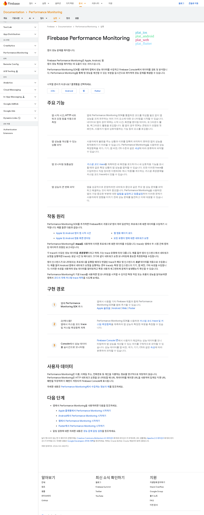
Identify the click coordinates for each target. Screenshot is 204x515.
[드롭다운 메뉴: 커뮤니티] (102, 3)
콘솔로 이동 (193, 3)
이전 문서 (154, 505)
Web (124, 308)
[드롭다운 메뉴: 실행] (49, 3)
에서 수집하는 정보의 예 (85, 386)
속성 (152, 347)
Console (106, 340)
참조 (68, 18)
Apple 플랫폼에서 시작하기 (85, 410)
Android (69, 91)
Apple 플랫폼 (103, 308)
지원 (110, 3)
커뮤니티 (95, 3)
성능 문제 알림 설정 (92, 431)
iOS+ (53, 91)
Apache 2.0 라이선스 (155, 438)
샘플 (77, 18)
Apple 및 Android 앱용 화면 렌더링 (73, 238)
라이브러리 (46, 496)
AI (30, 18)
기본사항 (16, 18)
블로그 (181, 3)
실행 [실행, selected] (55, 18)
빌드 (31, 3)
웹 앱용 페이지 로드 (123, 233)
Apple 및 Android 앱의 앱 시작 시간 (73, 233)
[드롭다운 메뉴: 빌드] (36, 3)
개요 (5, 18)
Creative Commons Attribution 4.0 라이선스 (95, 438)
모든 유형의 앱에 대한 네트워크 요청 (131, 238)
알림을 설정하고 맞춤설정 (130, 193)
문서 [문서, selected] (80, 3)
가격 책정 (70, 3)
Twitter (99, 491)
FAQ (152, 500)
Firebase (51, 26)
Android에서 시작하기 (82, 415)
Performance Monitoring (45, 12)
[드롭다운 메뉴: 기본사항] (23, 18)
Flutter (98, 91)
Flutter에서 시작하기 (82, 426)
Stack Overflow (157, 487)
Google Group (156, 491)
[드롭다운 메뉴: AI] (34, 18)
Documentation (13, 12)
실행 (44, 3)
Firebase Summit (103, 487)
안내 (43, 482)
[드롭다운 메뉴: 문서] (85, 3)
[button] (17, 27)
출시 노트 (154, 496)
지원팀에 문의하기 (157, 482)
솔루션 (58, 3)
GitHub (45, 500)
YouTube (99, 496)
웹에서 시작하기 (79, 421)
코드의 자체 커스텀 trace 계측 (68, 278)
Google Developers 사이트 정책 (80, 441)
